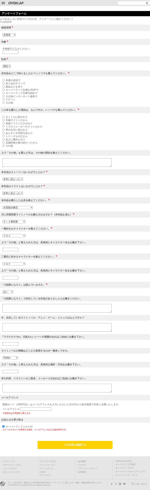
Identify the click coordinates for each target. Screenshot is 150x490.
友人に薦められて (15, 139)
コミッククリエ (46, 468)
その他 (9, 102)
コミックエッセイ (47, 465)
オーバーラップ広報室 (125, 464)
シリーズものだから (17, 136)
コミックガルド (10, 468)
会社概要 (82, 461)
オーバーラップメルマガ (19, 426)
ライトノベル (9, 461)
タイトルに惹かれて (17, 117)
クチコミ (10, 99)
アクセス (82, 465)
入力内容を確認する (75, 444)
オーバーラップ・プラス (126, 475)
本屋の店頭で (13, 80)
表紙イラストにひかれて (19, 123)
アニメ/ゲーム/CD (47, 461)
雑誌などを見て (14, 86)
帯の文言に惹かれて (17, 130)
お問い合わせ (141, 484)
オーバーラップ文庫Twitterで (21, 93)
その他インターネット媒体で (22, 96)
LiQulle (42, 472)
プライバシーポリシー (88, 468)
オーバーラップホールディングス (130, 472)
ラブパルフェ (45, 475)
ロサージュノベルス (12, 465)
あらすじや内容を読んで (19, 133)
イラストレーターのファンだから (24, 126)
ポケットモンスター (12, 472)
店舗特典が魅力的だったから (22, 142)
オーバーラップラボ (124, 468)
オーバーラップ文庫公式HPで (22, 90)
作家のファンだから (17, 120)
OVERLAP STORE (124, 461)
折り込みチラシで (15, 83)
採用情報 (82, 472)
